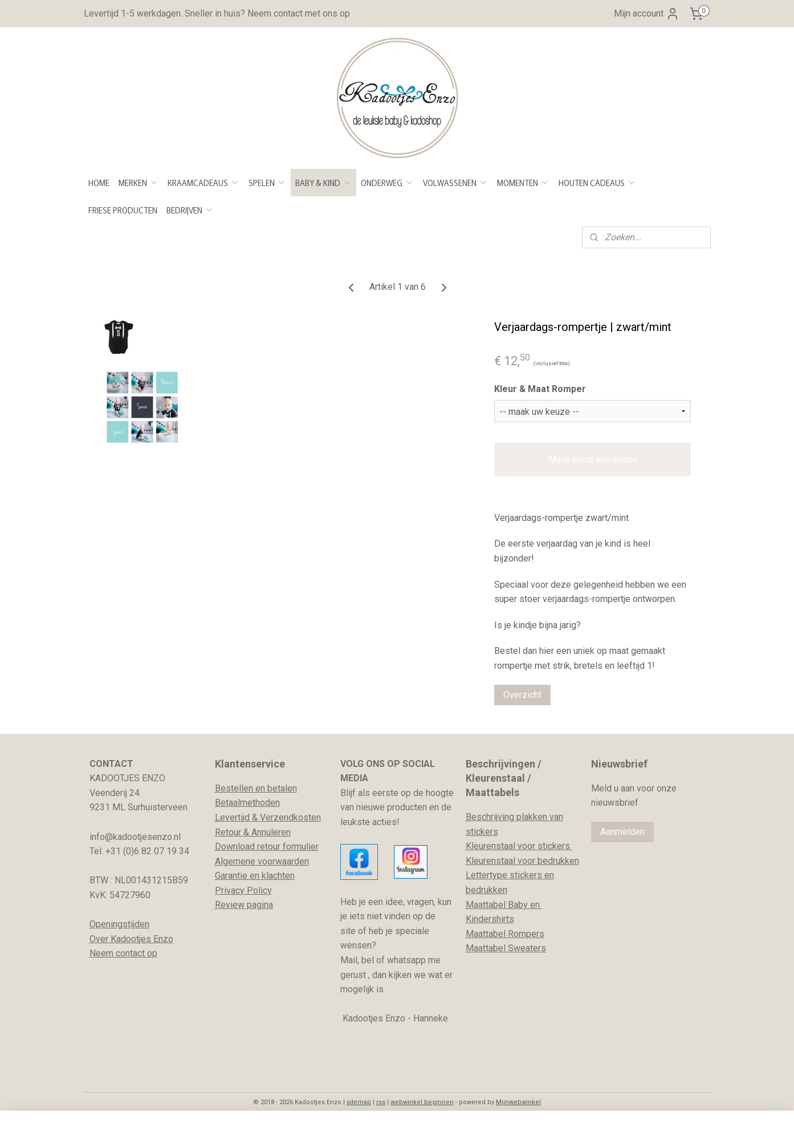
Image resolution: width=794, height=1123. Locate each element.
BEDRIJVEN (190, 210)
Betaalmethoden (247, 802)
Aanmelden (622, 831)
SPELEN (267, 182)
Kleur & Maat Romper (540, 388)
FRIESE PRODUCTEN (122, 210)
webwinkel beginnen (422, 1102)
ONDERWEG (387, 182)
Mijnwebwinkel (518, 1102)
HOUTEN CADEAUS (597, 182)
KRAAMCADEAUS (203, 182)
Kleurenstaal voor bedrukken (522, 860)
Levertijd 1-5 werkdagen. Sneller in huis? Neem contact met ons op (217, 13)
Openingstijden (119, 924)
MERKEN (138, 182)
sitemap (359, 1102)
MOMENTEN (523, 182)
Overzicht (522, 694)
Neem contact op (123, 953)
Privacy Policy (243, 890)
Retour (228, 832)
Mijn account (646, 14)
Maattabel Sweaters (506, 948)
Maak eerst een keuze (592, 459)
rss (380, 1102)
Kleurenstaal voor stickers (519, 846)
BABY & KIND (323, 182)
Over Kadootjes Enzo (131, 939)
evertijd (235, 817)
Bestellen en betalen (256, 788)
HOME (98, 182)
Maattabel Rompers (505, 933)
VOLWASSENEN (455, 182)
